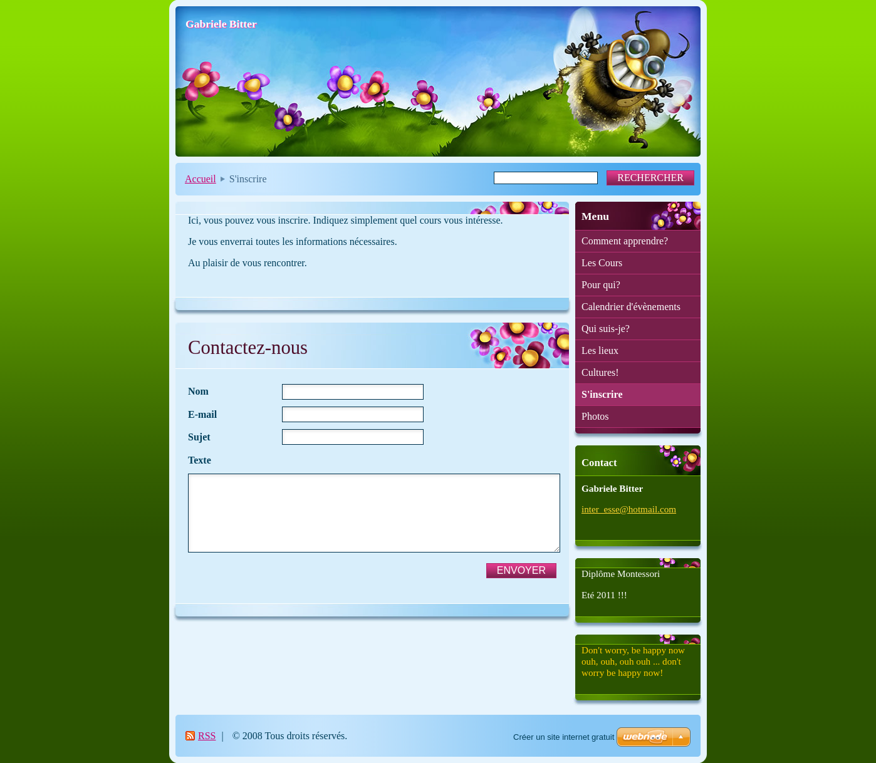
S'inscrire (601, 394)
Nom (198, 391)
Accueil (200, 179)
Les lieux (599, 350)
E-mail (202, 414)
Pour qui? (600, 284)
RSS (207, 735)
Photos (595, 416)
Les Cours (601, 262)
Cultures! (600, 372)
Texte (199, 460)
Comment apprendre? (624, 241)
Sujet (199, 437)
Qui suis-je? (605, 328)
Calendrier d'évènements (630, 306)
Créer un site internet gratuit (563, 737)
